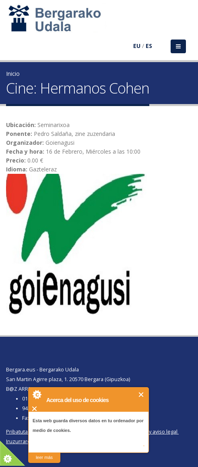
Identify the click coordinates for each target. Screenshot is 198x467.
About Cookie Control (37, 394)
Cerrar (141, 394)
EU (136, 46)
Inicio (13, 73)
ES (149, 46)
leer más (44, 457)
